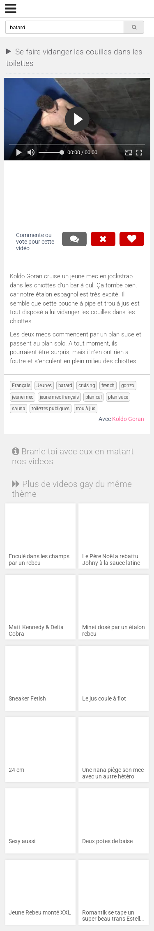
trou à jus (85, 408)
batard (65, 385)
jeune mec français (59, 397)
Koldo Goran (128, 419)
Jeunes (44, 385)
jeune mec (22, 397)
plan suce (118, 397)
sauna (18, 408)
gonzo (127, 385)
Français (21, 385)
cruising (86, 385)
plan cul (93, 397)
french (108, 385)
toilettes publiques (50, 408)
